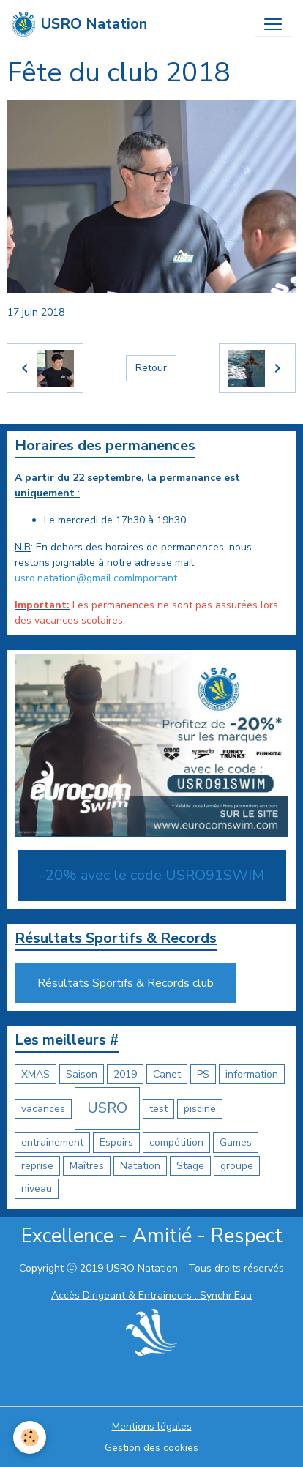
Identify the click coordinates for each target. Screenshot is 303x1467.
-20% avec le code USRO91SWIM (152, 875)
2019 (125, 1074)
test (158, 1109)
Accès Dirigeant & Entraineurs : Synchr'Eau (151, 1295)
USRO (107, 1108)
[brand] (79, 24)
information (251, 1074)
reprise (37, 1166)
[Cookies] (29, 1437)
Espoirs (116, 1142)
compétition (176, 1142)
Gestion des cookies (151, 1448)
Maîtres (87, 1166)
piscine (200, 1109)
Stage (190, 1166)
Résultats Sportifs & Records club (125, 983)
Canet (167, 1074)
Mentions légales (152, 1426)
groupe (236, 1166)
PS (203, 1074)
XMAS (35, 1074)
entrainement (52, 1142)
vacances (43, 1109)
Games (236, 1142)
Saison (81, 1074)
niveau (36, 1188)
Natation (140, 1166)
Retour (151, 368)
